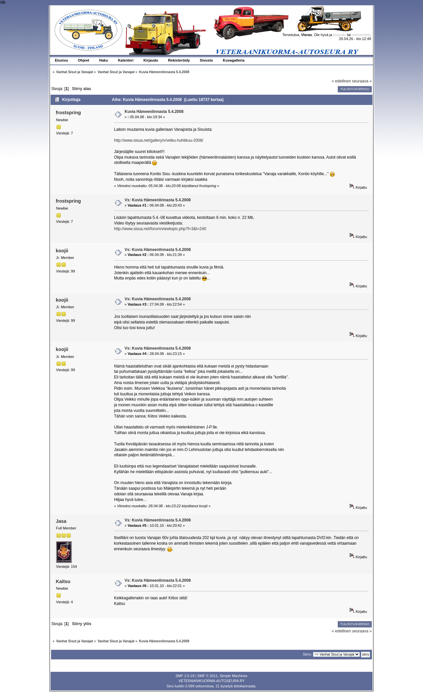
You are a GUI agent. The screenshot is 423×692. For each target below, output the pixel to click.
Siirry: (307, 654)
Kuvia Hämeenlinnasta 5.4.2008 (154, 111)
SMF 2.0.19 (184, 676)
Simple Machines (234, 676)
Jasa (61, 521)
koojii (62, 250)
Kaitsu (63, 581)
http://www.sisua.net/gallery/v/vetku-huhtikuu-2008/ (158, 140)
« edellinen (341, 81)
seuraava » (361, 81)
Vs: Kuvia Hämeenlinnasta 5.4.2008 (158, 200)
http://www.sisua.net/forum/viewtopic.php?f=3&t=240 (160, 228)
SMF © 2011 (207, 676)
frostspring (68, 112)
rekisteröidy (361, 35)
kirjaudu (339, 35)
